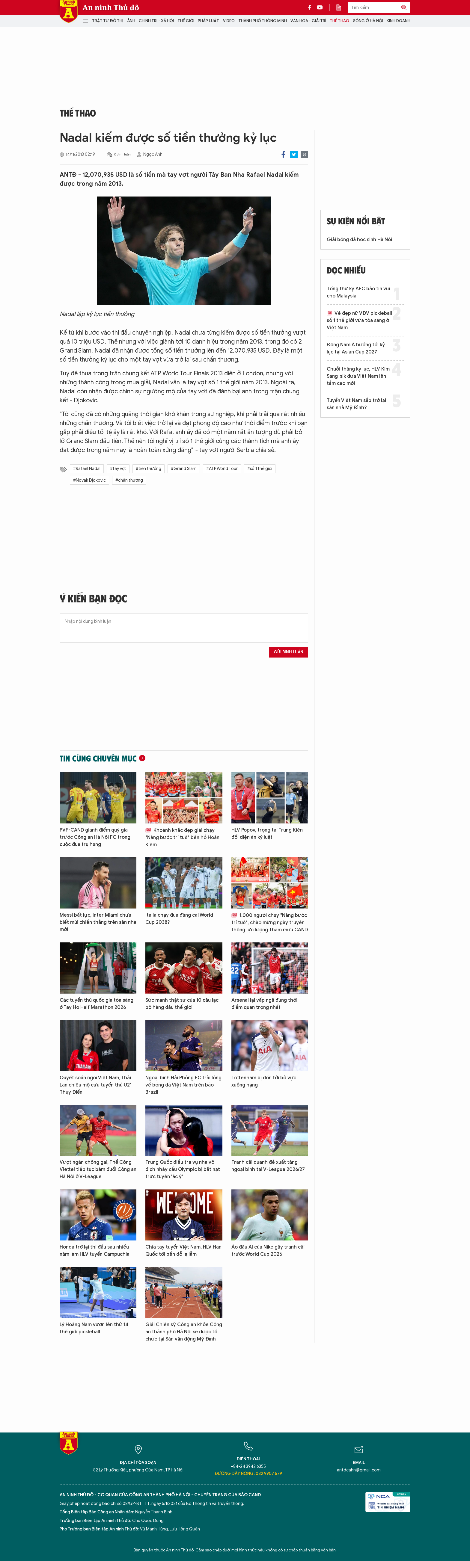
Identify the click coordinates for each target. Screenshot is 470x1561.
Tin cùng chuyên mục (98, 758)
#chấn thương (129, 480)
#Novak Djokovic (89, 480)
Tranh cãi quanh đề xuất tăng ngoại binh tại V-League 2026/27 (268, 1165)
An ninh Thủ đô (110, 7)
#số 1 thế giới (259, 468)
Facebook (283, 154)
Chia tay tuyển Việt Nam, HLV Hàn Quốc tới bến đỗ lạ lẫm (183, 1250)
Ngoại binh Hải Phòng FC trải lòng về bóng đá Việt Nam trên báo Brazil (183, 1085)
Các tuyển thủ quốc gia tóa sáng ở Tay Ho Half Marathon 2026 (96, 1003)
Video (229, 20)
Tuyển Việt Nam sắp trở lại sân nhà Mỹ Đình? (356, 404)
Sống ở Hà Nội (368, 20)
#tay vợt (118, 468)
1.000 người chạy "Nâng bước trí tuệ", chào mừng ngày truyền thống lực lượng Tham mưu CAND (269, 922)
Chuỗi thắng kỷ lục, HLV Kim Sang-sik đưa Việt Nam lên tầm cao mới (358, 376)
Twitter (294, 154)
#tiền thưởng (148, 468)
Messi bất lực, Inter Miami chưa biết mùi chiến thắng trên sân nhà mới (98, 922)
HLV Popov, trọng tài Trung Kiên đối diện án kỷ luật (267, 833)
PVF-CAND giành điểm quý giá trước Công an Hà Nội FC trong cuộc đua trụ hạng (95, 837)
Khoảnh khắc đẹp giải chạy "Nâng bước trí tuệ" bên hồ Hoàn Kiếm (182, 837)
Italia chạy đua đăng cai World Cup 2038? (179, 918)
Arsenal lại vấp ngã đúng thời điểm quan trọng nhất (264, 1003)
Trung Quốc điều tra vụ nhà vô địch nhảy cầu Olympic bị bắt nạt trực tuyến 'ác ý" (182, 1169)
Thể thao (339, 20)
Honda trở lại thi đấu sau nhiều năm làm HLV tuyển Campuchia (94, 1250)
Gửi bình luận (288, 652)
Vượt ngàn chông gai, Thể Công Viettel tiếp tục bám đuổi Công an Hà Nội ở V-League (98, 1169)
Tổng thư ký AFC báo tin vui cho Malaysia (358, 292)
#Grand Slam (184, 468)
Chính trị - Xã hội (156, 20)
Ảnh (131, 20)
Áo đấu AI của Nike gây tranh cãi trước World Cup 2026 (268, 1250)
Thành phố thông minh (262, 20)
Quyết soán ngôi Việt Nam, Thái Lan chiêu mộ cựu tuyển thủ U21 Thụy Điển (96, 1085)
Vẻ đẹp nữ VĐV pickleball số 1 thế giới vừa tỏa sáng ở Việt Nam (359, 320)
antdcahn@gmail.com (359, 1470)
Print (304, 154)
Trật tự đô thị (107, 20)
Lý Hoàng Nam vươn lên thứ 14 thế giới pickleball (94, 1328)
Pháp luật (208, 20)
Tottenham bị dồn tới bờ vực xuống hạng (263, 1081)
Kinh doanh (398, 20)
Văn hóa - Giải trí (308, 20)
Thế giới (185, 20)
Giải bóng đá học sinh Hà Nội (359, 240)
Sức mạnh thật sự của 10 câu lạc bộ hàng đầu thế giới (182, 1003)
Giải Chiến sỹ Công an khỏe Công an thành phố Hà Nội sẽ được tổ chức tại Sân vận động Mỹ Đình (183, 1332)
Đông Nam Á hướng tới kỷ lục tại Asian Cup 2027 (356, 348)
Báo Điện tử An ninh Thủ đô (68, 11)
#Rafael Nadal (86, 468)
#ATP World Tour (222, 468)
